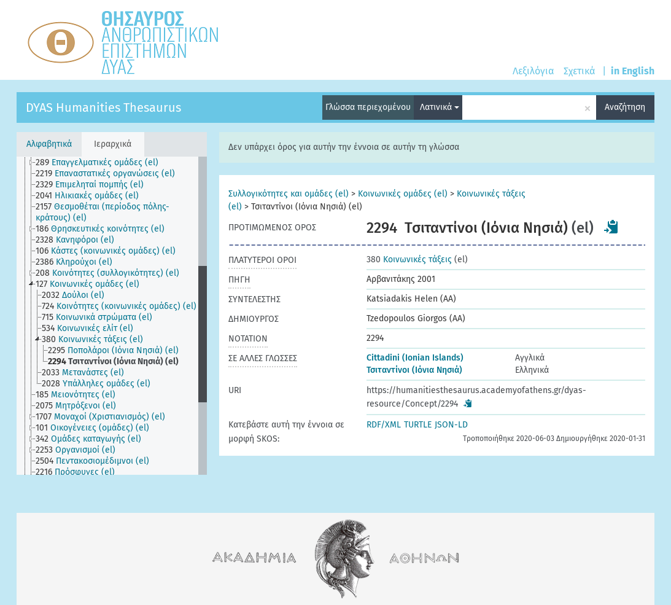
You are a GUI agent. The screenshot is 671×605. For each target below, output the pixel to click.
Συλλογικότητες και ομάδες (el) (288, 194)
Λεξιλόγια (533, 71)
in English (632, 71)
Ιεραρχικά (112, 144)
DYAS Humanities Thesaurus (103, 107)
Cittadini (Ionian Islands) (415, 358)
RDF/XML (384, 425)
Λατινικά (439, 107)
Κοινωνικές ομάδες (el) (403, 194)
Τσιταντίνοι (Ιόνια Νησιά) (414, 370)
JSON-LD (451, 425)
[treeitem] (102, 162)
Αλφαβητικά (49, 144)
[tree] (112, 316)
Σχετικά (579, 71)
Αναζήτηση (625, 107)
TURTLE (418, 425)
